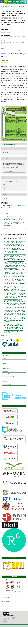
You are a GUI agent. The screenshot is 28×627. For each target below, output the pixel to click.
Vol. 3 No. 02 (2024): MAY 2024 (18, 6)
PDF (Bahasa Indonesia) (9, 144)
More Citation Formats (9, 171)
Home (2, 6)
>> (6, 335)
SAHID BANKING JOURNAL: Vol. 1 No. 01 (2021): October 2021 (14, 320)
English (3, 603)
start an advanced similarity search (15, 228)
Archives (7, 6)
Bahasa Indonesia (6, 601)
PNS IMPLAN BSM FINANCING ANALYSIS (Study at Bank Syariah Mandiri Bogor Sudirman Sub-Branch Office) (15, 291)
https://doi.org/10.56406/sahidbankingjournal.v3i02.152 (14, 50)
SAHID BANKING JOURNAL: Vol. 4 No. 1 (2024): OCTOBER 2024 (15, 224)
